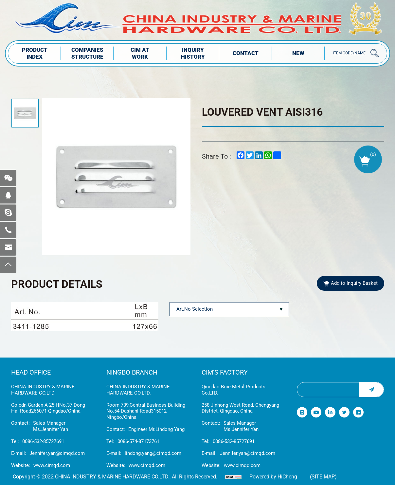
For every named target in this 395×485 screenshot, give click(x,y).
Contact (246, 53)
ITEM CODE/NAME (349, 53)
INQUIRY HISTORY (193, 53)
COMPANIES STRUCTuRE (87, 53)
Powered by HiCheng (273, 477)
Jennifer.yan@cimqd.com (57, 453)
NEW (298, 53)
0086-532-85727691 (43, 441)
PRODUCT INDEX (34, 53)
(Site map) (323, 477)
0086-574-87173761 (138, 441)
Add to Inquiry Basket (354, 283)
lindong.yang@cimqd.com (153, 453)
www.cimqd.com (51, 465)
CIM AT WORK (140, 53)
